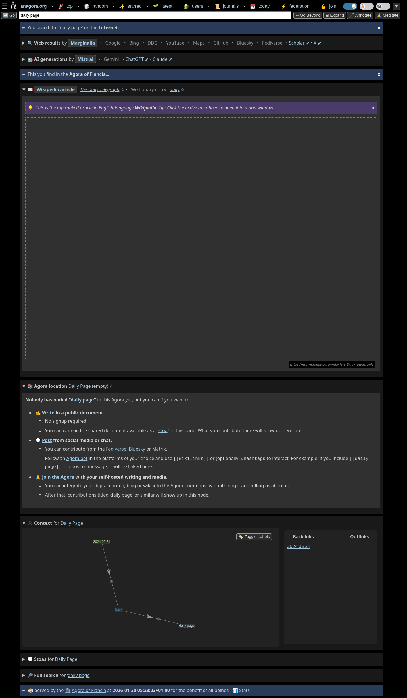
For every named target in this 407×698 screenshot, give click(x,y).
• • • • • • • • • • (174, 43)
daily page (82, 400)
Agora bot (76, 458)
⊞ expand (334, 15)
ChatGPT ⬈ (137, 59)
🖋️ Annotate (360, 15)
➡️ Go (9, 15)
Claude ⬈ (162, 59)
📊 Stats (241, 689)
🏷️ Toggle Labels (254, 535)
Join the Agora (58, 476)
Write (48, 413)
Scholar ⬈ (299, 43)
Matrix (159, 449)
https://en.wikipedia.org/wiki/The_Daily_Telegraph (331, 364)
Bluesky (137, 449)
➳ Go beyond (307, 15)
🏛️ (67, 689)
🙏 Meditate (387, 15)
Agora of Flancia (89, 689)
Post (47, 440)
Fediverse (116, 449)
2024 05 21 (298, 545)
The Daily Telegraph (99, 89)
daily (174, 89)
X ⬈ (317, 43)
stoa (163, 430)
